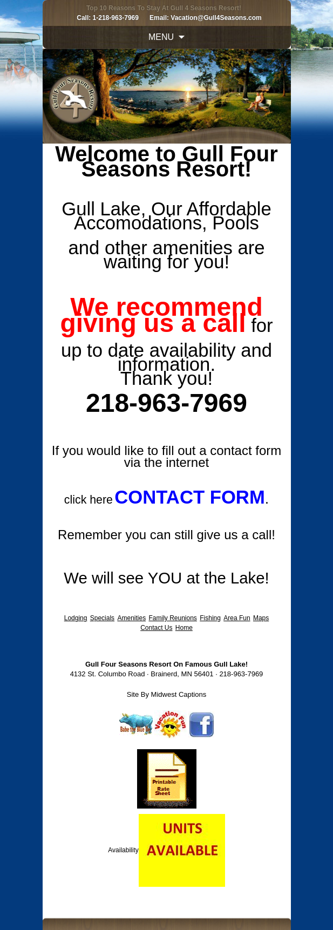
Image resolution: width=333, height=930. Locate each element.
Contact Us (156, 628)
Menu (161, 37)
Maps (261, 618)
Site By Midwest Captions (166, 694)
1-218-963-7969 (116, 18)
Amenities (131, 618)
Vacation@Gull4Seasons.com (216, 18)
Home (184, 628)
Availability (123, 850)
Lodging (75, 618)
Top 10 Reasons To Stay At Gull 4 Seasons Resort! (163, 8)
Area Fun (236, 618)
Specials (102, 618)
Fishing (210, 618)
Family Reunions (173, 618)
